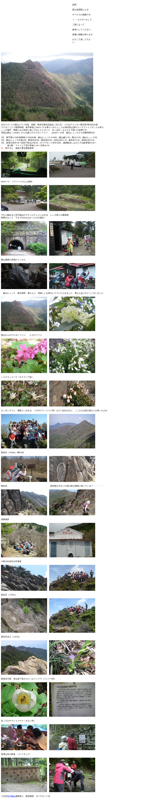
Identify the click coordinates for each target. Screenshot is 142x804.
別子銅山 (11, 796)
